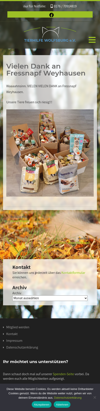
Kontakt (12, 334)
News (14, 225)
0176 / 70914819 (64, 6)
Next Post (50, 241)
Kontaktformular (73, 272)
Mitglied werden (17, 327)
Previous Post (50, 219)
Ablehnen (62, 404)
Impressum (14, 340)
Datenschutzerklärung (22, 347)
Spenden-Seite (63, 374)
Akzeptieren (41, 404)
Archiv (16, 293)
